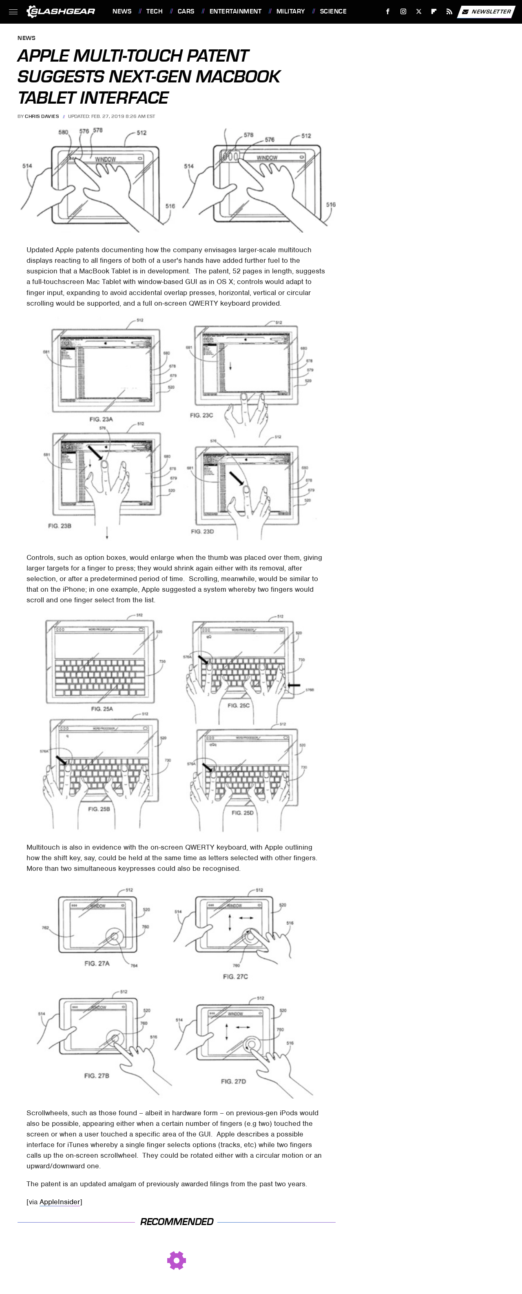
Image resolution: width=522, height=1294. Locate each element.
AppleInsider (60, 1201)
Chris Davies (42, 116)
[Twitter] (419, 11)
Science (333, 11)
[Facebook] (388, 11)
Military (290, 11)
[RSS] (450, 11)
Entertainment (236, 11)
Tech (154, 11)
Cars (186, 11)
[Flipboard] (434, 11)
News (122, 11)
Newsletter (486, 12)
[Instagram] (403, 11)
